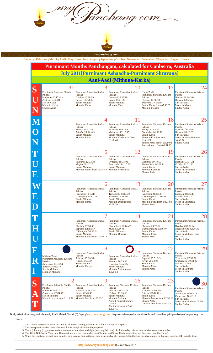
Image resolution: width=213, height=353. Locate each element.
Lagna (175, 59)
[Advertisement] (16, 26)
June (78, 59)
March (53, 59)
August (94, 59)
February (42, 59)
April (62, 59)
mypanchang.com (106, 54)
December (148, 59)
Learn (185, 59)
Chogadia (162, 59)
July (85, 59)
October (120, 59)
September (106, 59)
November (133, 59)
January (29, 59)
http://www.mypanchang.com (96, 345)
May (70, 59)
